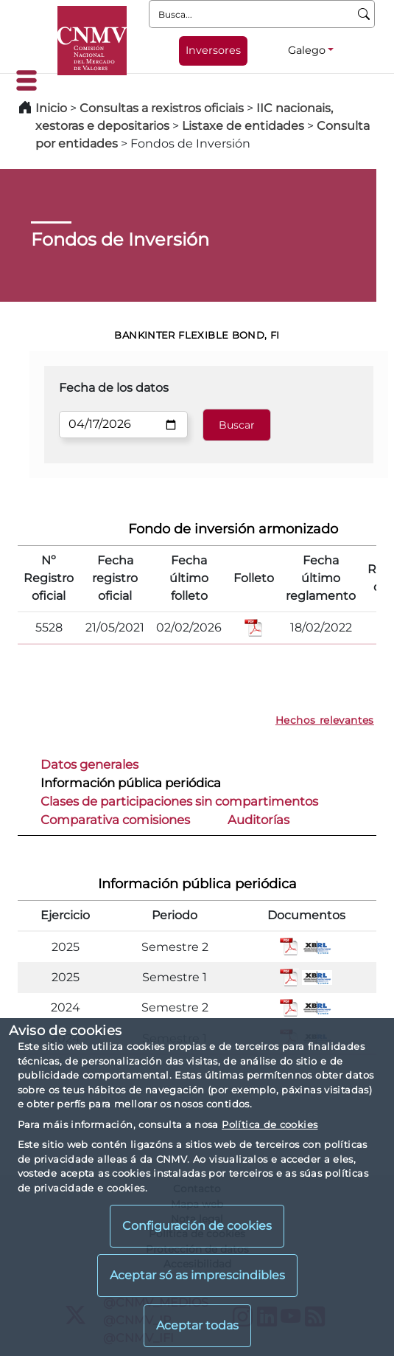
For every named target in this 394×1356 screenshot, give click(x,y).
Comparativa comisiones (115, 819)
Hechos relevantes (324, 720)
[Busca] (364, 14)
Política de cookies (269, 1124)
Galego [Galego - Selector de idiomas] (307, 50)
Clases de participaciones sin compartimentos (179, 801)
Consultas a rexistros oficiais (162, 108)
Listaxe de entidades (243, 126)
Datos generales (89, 764)
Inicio (51, 108)
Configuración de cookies (197, 1226)
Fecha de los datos (114, 388)
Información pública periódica (131, 782)
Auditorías (258, 819)
